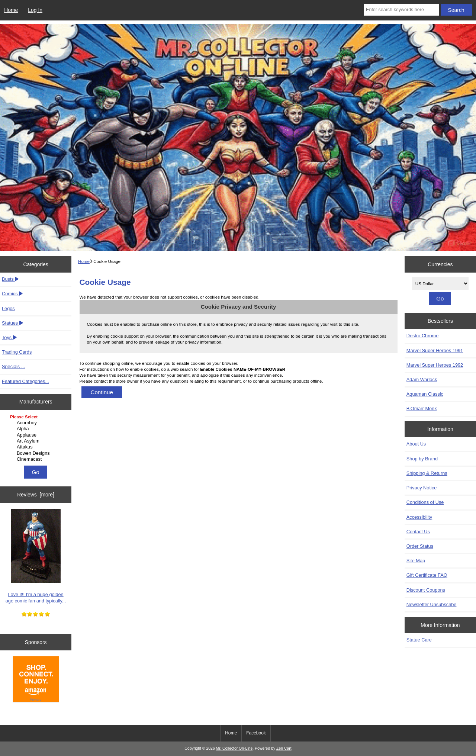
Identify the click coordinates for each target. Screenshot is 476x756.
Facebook (256, 733)
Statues (12, 323)
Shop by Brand (422, 458)
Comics (12, 293)
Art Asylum (36, 441)
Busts (10, 279)
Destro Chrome (422, 335)
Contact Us (418, 531)
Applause (36, 435)
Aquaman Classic (424, 394)
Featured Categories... (25, 381)
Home (11, 10)
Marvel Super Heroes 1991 (434, 350)
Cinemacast (36, 459)
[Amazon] (36, 679)
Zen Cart (284, 748)
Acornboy (36, 423)
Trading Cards (17, 352)
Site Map (415, 560)
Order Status (419, 546)
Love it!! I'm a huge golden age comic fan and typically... (36, 556)
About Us (416, 444)
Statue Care (419, 640)
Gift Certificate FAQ (426, 575)
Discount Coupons (425, 590)
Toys (9, 337)
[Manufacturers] (35, 438)
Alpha (36, 429)
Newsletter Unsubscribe (431, 604)
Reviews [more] (35, 495)
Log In (35, 10)
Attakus (36, 447)
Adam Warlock (421, 379)
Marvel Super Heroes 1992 (434, 365)
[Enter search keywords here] (401, 10)
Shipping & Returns (426, 473)
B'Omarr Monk (421, 408)
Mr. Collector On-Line (234, 748)
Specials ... (13, 366)
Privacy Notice (421, 487)
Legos (8, 308)
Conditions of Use (425, 502)
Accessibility (419, 517)
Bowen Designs (36, 453)
